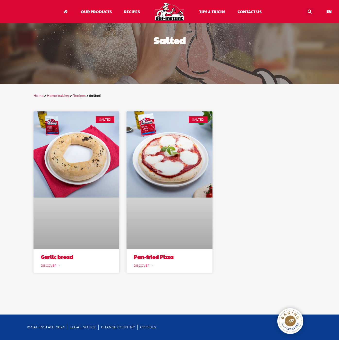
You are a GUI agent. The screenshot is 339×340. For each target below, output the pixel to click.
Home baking (58, 96)
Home (38, 96)
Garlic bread (57, 256)
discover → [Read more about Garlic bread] (50, 265)
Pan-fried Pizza (154, 256)
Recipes (79, 96)
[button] (310, 11)
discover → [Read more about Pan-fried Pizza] (143, 265)
